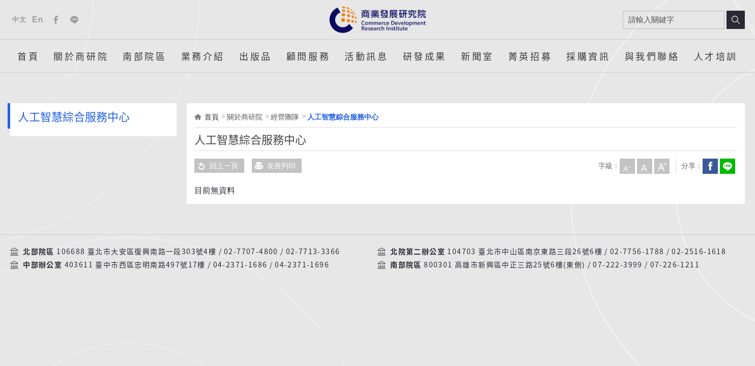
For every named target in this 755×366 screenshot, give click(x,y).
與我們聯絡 (652, 56)
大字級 (661, 166)
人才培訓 (716, 56)
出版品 (255, 56)
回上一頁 (216, 166)
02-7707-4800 (251, 251)
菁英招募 (530, 56)
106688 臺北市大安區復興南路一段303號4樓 (136, 251)
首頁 (28, 56)
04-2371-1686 (240, 264)
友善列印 (274, 166)
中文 (19, 19)
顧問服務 (308, 56)
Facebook (56, 20)
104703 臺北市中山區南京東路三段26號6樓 (524, 251)
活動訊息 (366, 56)
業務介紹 (203, 56)
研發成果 (425, 56)
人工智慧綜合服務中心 (343, 117)
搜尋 (736, 20)
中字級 (644, 166)
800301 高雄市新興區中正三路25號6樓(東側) (504, 264)
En (37, 19)
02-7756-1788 (637, 251)
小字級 (627, 166)
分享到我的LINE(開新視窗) (727, 166)
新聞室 (477, 56)
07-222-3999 (617, 264)
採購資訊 (588, 56)
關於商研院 (80, 56)
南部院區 (144, 56)
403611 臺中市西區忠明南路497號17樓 (135, 264)
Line (74, 20)
